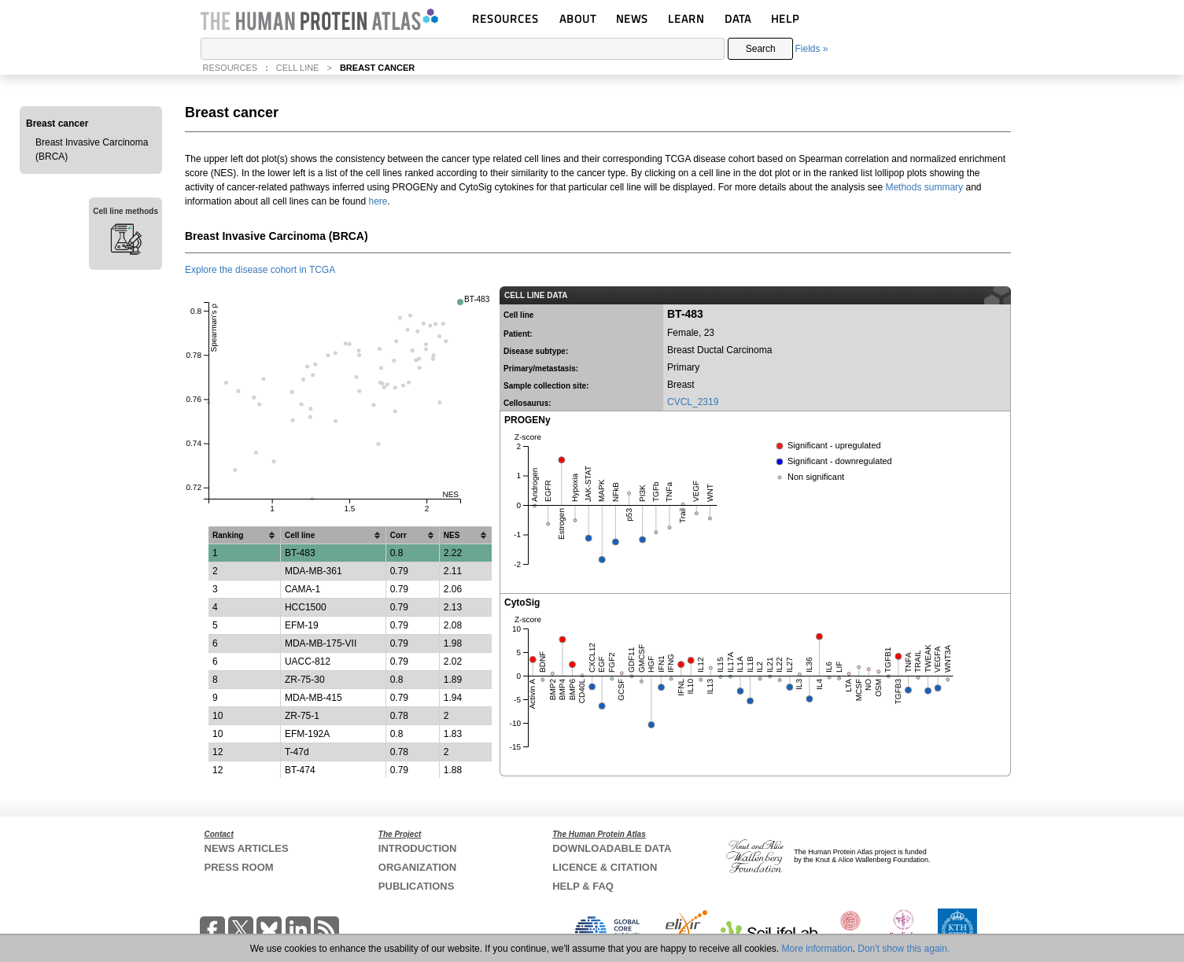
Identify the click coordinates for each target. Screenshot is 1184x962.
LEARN (686, 18)
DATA (738, 18)
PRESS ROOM (239, 867)
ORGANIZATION (417, 867)
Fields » (811, 48)
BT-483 (476, 299)
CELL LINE (297, 67)
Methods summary (924, 187)
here (377, 201)
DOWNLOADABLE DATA (611, 848)
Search (761, 48)
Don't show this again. (904, 948)
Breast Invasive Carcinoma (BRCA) (91, 149)
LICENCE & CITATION (604, 867)
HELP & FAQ (583, 886)
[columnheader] (244, 535)
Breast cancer (57, 123)
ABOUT (577, 18)
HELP (785, 18)
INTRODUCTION (417, 848)
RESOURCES (505, 18)
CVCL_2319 (692, 401)
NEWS (632, 18)
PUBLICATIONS (416, 886)
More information (817, 948)
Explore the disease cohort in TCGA (260, 269)
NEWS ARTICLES (247, 848)
